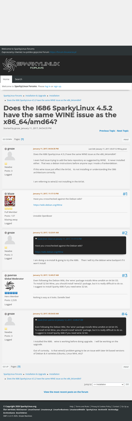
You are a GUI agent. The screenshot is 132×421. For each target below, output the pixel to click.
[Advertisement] (66, 23)
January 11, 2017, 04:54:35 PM (46, 148)
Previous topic (107, 130)
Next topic (123, 130)
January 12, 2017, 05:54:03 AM (46, 313)
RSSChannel (21, 409)
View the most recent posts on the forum (66, 391)
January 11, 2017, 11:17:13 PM (46, 193)
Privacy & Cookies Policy (101, 406)
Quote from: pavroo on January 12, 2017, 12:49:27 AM (60, 320)
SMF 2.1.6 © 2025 (10, 416)
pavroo (12, 275)
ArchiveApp (113, 409)
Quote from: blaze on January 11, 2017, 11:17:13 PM (59, 238)
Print (126, 139)
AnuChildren (21, 413)
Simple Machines (25, 416)
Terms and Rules (82, 406)
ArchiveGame (9, 413)
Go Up (5, 366)
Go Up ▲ (125, 406)
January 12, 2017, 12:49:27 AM (46, 275)
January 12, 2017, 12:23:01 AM (46, 232)
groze (11, 148)
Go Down (7, 139)
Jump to (88, 384)
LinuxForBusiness (61, 409)
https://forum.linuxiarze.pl (63, 52)
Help (71, 406)
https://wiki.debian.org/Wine (47, 204)
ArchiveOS (102, 409)
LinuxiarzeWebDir (77, 409)
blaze (11, 193)
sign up (57, 86)
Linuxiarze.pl (46, 409)
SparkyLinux (91, 409)
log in (48, 86)
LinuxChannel (34, 409)
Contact (116, 406)
